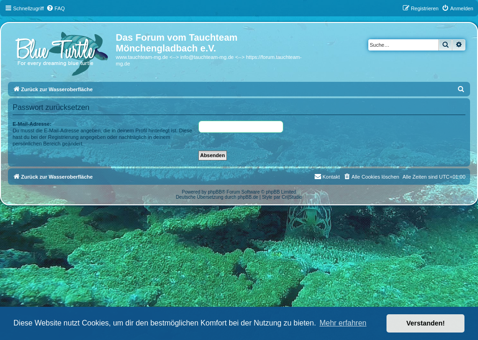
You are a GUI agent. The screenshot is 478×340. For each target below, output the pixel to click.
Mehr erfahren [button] (342, 323)
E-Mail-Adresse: (32, 124)
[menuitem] (55, 8)
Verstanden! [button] (426, 323)
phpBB (215, 192)
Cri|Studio (291, 197)
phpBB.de (248, 197)
